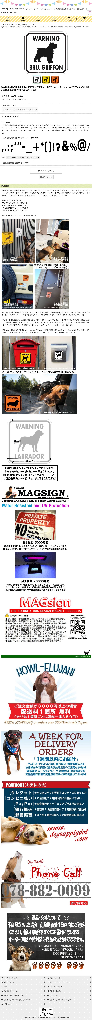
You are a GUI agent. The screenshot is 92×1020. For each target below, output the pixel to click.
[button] (53, 19)
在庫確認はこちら (9, 105)
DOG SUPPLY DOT (9, 13)
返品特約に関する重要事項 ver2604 (15, 163)
